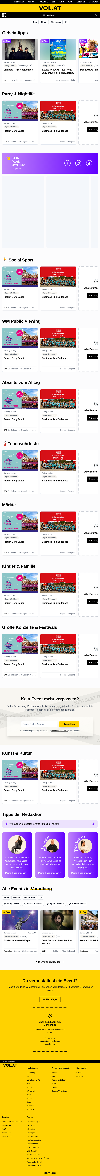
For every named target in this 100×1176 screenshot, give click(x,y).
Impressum (6, 1125)
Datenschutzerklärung (60, 731)
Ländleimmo (32, 1129)
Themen (30, 1109)
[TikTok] (89, 163)
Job (53, 2)
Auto (70, 2)
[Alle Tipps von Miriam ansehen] (83, 855)
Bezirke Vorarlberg (59, 1091)
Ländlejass (80, 1076)
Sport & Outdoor (55, 904)
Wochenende (56, 22)
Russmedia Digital (34, 1162)
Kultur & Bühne (77, 904)
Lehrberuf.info (32, 1144)
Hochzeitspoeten (34, 1140)
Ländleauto (31, 1125)
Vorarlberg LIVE (33, 1080)
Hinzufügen (50, 999)
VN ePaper (93, 2)
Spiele (79, 1073)
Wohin (54, 1087)
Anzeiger (81, 2)
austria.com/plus (33, 1155)
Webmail (31, 2)
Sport (29, 1095)
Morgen (44, 22)
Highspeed (19, 2)
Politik (29, 1087)
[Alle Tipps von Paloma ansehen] (17, 855)
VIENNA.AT (32, 1151)
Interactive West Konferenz (38, 1158)
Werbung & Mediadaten (12, 1122)
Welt (29, 1084)
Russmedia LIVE (34, 1166)
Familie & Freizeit (33, 904)
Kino (53, 1076)
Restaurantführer (59, 1080)
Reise (54, 1084)
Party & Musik (11, 904)
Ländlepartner (32, 1136)
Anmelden (69, 724)
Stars (29, 1102)
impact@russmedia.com (50, 1041)
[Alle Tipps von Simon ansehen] (50, 855)
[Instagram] (78, 163)
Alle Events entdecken (50, 962)
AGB (4, 1129)
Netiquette (6, 1133)
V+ (28, 1076)
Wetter (54, 1073)
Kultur (29, 1098)
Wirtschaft (31, 1091)
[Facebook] (67, 163)
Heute (35, 22)
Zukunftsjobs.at (33, 1147)
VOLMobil (44, 2)
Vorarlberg (31, 1073)
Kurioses (30, 1106)
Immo (61, 2)
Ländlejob (31, 1133)
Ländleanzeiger (33, 1122)
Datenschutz (7, 1136)
